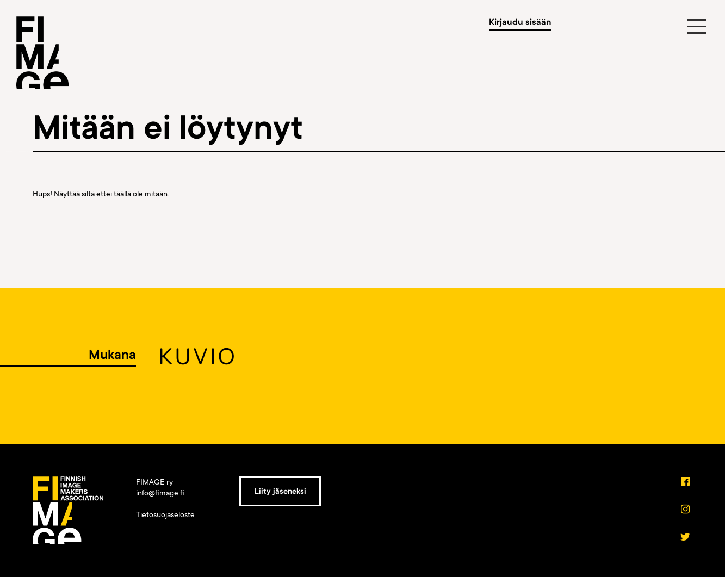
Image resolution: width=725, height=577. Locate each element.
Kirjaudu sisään (520, 22)
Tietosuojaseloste (165, 514)
